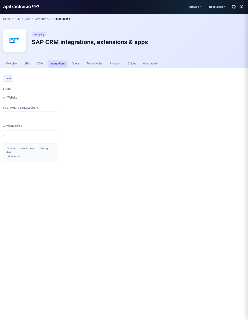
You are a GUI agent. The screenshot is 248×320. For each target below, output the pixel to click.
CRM (27, 18)
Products (115, 63)
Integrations (62, 18)
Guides (132, 63)
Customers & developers (21, 107)
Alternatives (150, 63)
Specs (75, 63)
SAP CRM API (43, 18)
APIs (17, 18)
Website (10, 97)
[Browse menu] (196, 7)
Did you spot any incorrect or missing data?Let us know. (27, 152)
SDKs (40, 63)
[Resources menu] (217, 7)
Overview (11, 63)
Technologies (95, 63)
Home (6, 18)
